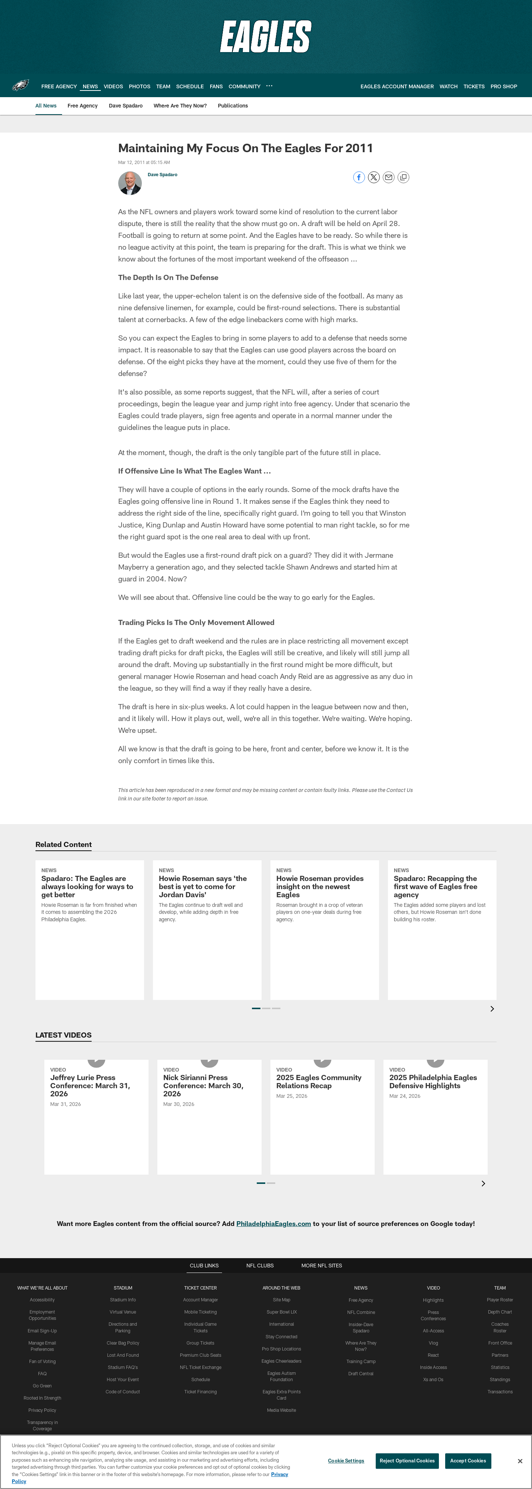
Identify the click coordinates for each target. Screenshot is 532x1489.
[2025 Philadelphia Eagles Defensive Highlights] (435, 1113)
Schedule (200, 1378)
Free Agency (361, 1299)
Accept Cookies (468, 1461)
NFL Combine (361, 1311)
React (433, 1354)
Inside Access (433, 1366)
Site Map (281, 1299)
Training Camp (361, 1360)
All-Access (433, 1330)
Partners (500, 1354)
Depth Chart (500, 1311)
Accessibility (42, 1299)
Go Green (42, 1384)
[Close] (520, 1461)
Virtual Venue (123, 1311)
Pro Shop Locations (281, 1347)
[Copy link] (403, 177)
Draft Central (361, 1372)
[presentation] (494, 1010)
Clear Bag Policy (123, 1342)
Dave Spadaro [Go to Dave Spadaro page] (162, 174)
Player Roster (500, 1299)
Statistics (500, 1366)
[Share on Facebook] (359, 181)
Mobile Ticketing (200, 1311)
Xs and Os (433, 1378)
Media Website (281, 1408)
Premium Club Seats (200, 1354)
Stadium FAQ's (123, 1366)
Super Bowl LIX (282, 1311)
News (361, 1287)
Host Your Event (123, 1378)
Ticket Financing (201, 1390)
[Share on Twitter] (374, 181)
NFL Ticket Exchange (200, 1366)
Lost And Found (123, 1354)
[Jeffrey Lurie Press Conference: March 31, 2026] (96, 1117)
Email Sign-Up (42, 1330)
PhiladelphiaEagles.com (274, 1223)
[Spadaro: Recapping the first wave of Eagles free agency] (442, 926)
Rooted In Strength (42, 1396)
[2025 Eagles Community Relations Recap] (322, 1113)
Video (433, 1287)
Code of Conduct (123, 1390)
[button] (256, 1008)
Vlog (433, 1342)
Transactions (500, 1390)
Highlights (433, 1299)
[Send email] (389, 181)
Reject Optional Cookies (407, 1461)
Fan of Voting (43, 1360)
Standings (500, 1378)
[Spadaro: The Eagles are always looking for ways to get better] (89, 926)
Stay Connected (282, 1336)
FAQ (42, 1372)
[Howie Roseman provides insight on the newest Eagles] (324, 926)
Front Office (500, 1342)
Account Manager (200, 1299)
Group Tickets (201, 1342)
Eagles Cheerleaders (282, 1360)
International (281, 1323)
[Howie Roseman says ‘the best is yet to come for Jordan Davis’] (207, 926)
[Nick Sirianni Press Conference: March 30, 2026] (209, 1117)
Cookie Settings (346, 1461)
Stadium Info (123, 1299)
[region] (266, 1462)
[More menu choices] (269, 86)
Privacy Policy (43, 1408)
